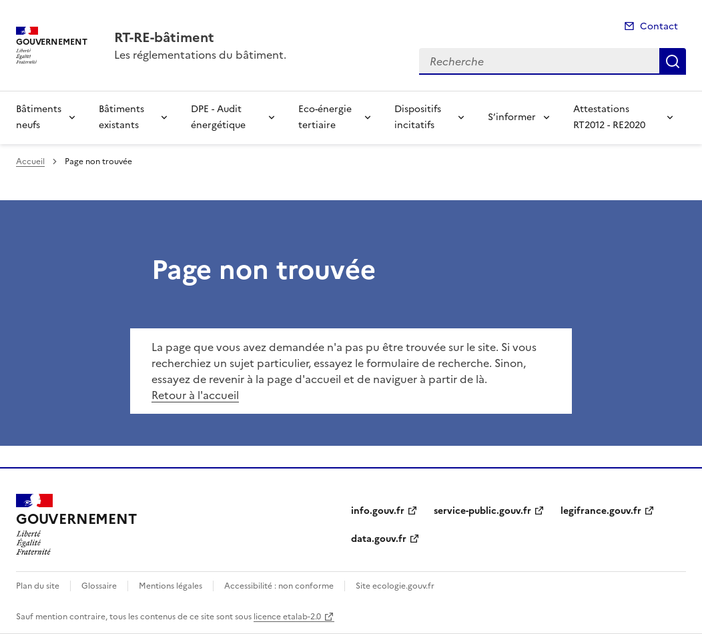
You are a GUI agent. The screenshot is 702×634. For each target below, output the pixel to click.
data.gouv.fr (378, 539)
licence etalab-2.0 (287, 617)
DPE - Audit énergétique (218, 117)
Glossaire (99, 586)
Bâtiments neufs (38, 117)
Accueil (30, 161)
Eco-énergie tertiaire (325, 117)
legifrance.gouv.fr (601, 511)
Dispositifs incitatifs (417, 117)
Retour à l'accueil (195, 395)
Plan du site (37, 586)
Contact (659, 26)
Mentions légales (170, 586)
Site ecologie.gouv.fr (395, 586)
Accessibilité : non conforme (279, 586)
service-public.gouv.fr (482, 511)
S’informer (512, 117)
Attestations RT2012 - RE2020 (609, 117)
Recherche (672, 61)
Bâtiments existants (121, 117)
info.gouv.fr (377, 511)
